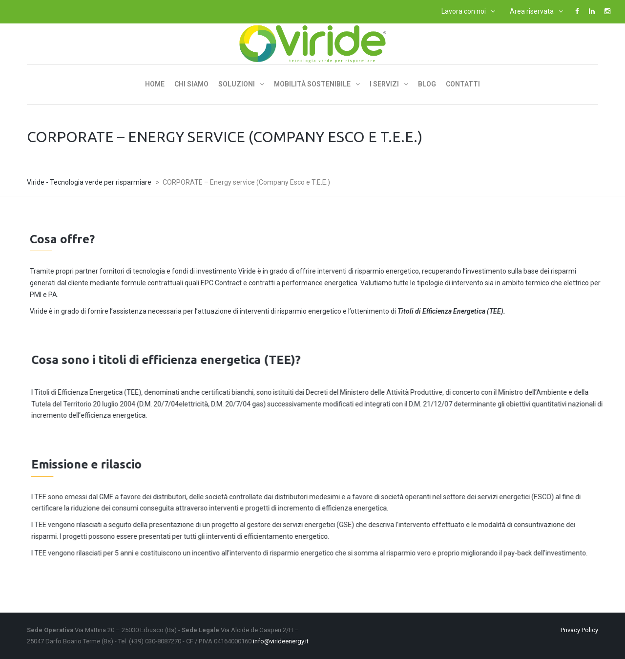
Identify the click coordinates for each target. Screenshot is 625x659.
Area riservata (532, 11)
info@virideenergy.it (281, 641)
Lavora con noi (463, 11)
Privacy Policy (579, 630)
